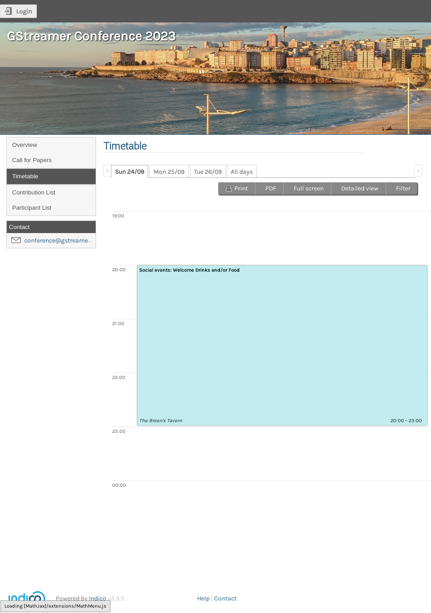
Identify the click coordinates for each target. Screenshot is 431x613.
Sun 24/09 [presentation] (129, 172)
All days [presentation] (242, 172)
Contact (225, 598)
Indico (97, 598)
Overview (24, 144)
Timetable (25, 176)
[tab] (129, 171)
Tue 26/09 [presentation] (208, 172)
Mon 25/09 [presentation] (169, 172)
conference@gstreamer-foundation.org (79, 240)
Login (24, 11)
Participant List (31, 207)
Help (203, 598)
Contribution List (33, 192)
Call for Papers (32, 160)
